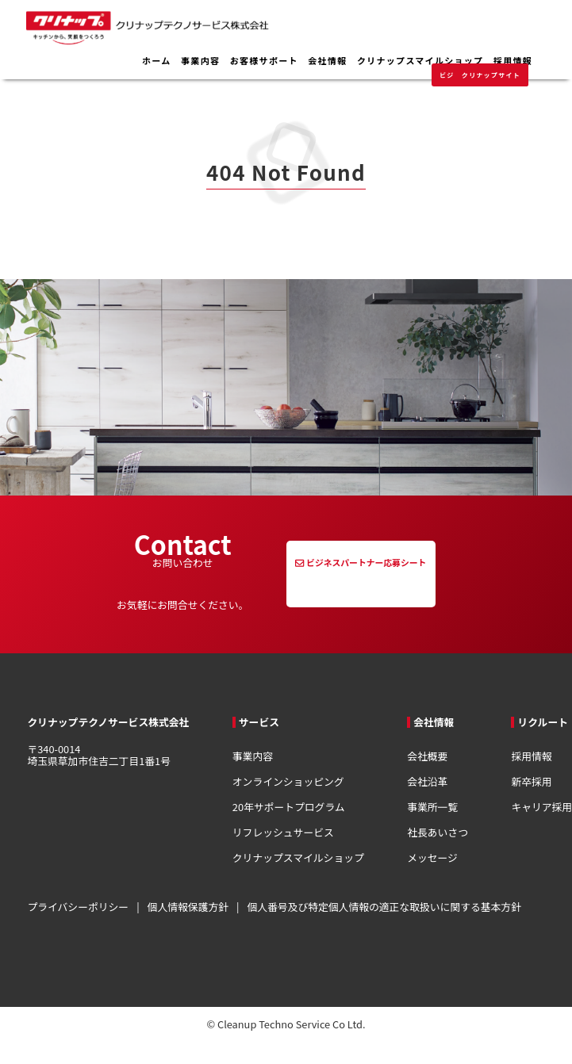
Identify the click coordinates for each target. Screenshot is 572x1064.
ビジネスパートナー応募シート (366, 562)
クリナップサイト (491, 75)
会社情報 (327, 60)
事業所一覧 (432, 806)
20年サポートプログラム (288, 806)
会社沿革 (427, 781)
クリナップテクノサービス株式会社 (214, 37)
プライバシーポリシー (78, 906)
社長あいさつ (437, 832)
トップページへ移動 (126, 373)
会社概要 (427, 756)
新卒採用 (531, 781)
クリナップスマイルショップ (420, 60)
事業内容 (200, 60)
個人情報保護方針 (188, 906)
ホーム (156, 60)
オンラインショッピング (288, 781)
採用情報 (512, 60)
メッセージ (432, 857)
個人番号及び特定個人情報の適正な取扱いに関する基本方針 (384, 906)
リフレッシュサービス (283, 832)
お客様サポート (264, 60)
